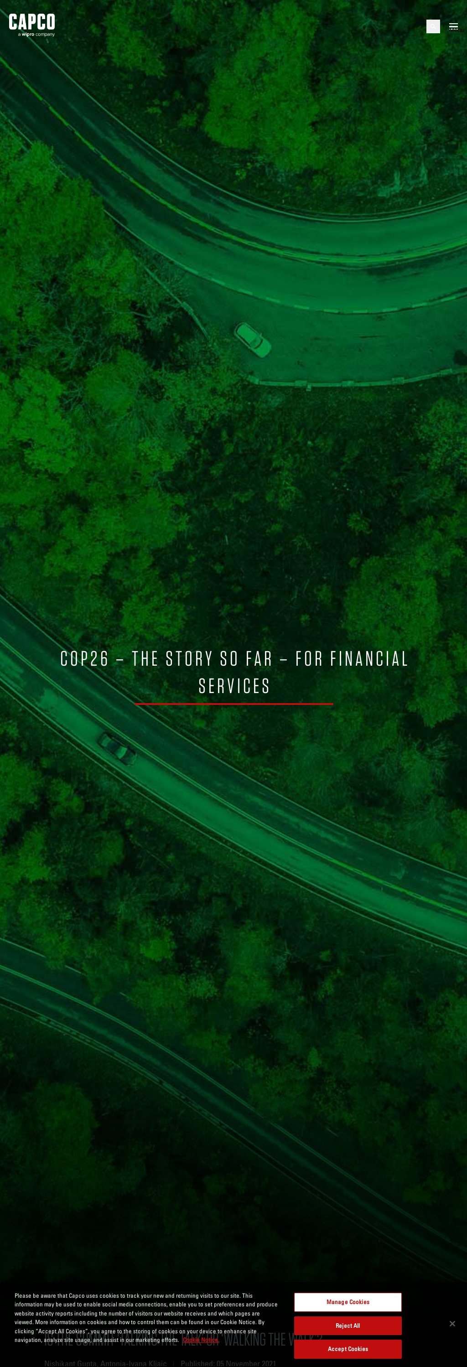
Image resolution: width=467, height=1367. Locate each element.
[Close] (452, 1324)
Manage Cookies (348, 1301)
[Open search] (433, 26)
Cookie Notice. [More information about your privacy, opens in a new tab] (201, 1339)
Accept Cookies (348, 1348)
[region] (233, 1324)
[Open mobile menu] (453, 26)
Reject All (348, 1325)
